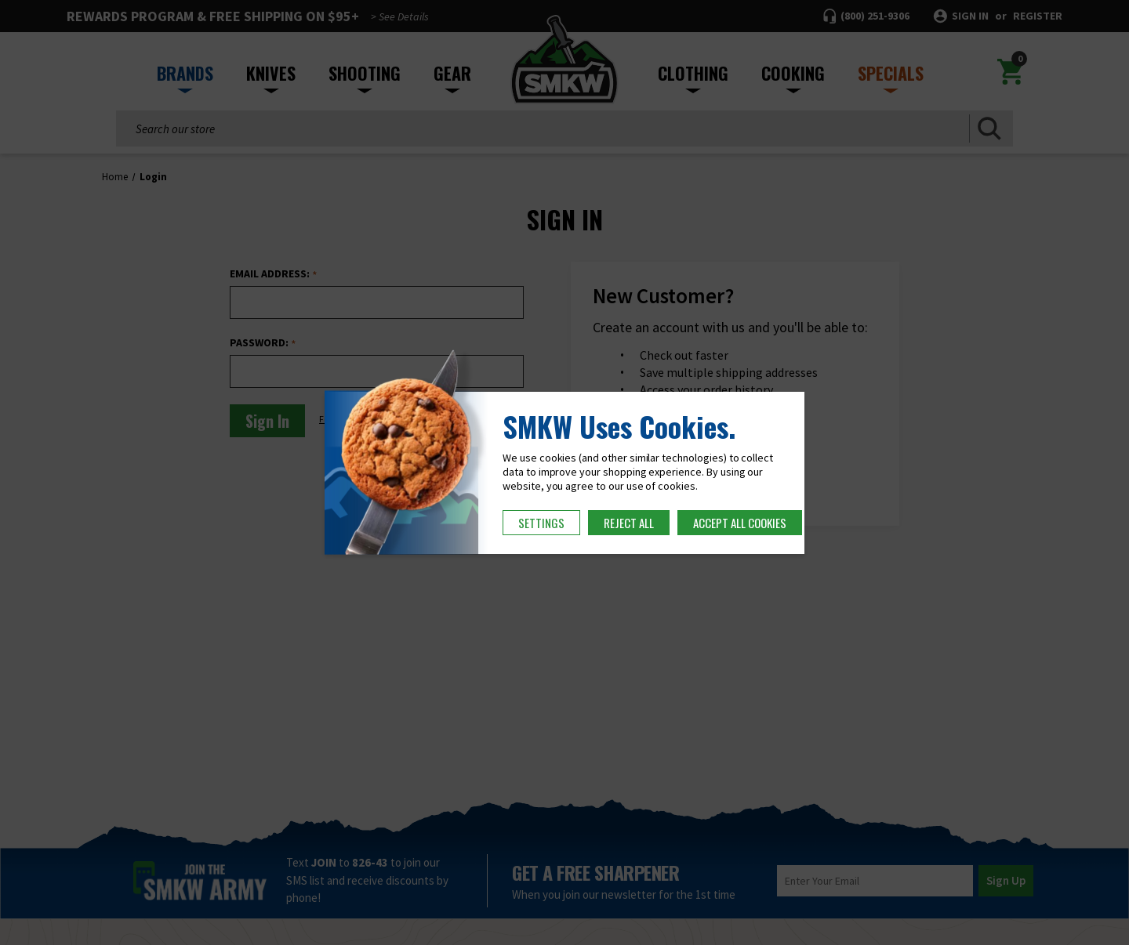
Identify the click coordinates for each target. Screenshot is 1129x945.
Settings (541, 522)
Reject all (629, 522)
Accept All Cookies (739, 522)
